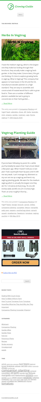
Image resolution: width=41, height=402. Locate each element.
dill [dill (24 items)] (12, 373)
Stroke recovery (7, 344)
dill (25, 112)
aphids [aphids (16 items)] (4, 364)
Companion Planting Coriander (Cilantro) (16, 310)
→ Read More (7, 103)
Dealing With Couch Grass (11, 296)
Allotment (5, 324)
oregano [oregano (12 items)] (35, 375)
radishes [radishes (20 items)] (35, 378)
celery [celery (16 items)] (30, 366)
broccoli (20, 205)
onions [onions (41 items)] (29, 375)
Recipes (4, 341)
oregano (9, 115)
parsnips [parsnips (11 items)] (9, 378)
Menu (20, 15)
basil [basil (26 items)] (21, 364)
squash (4, 213)
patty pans (5, 210)
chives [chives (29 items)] (4, 368)
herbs (29, 112)
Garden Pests (6, 333)
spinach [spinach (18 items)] (33, 379)
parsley (15, 115)
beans (9, 205)
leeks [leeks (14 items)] (26, 373)
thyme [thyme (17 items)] (29, 381)
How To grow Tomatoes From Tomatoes (16, 301)
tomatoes (29, 213)
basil (8, 112)
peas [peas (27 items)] (14, 377)
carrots (26, 205)
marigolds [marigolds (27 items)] (6, 375)
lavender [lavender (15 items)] (22, 373)
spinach (34, 210)
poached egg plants (23, 210)
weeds (4, 350)
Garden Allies (6, 330)
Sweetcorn (21, 213)
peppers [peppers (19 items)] (20, 378)
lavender (35, 112)
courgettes (20, 207)
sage (27, 115)
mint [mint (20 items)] (13, 375)
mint (3, 115)
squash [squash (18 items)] (4, 381)
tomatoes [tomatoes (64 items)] (7, 383)
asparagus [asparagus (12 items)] (16, 364)
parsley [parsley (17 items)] (4, 378)
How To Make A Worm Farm (12, 299)
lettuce (27, 207)
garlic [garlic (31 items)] (16, 373)
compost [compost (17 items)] (33, 371)
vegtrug (4, 118)
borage (14, 205)
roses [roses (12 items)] (11, 379)
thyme (32, 115)
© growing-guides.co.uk (10, 398)
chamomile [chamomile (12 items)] (35, 366)
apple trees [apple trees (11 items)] (10, 364)
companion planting (9, 207)
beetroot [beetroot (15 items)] (32, 364)
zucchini (4, 216)
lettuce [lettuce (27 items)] (32, 373)
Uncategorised (7, 347)
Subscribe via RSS (10, 273)
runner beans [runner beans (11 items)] (16, 379)
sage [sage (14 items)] (22, 379)
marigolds (34, 207)
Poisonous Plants (8, 338)
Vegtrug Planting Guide (18, 133)
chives (21, 112)
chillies (32, 205)
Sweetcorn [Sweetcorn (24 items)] (22, 381)
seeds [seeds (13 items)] (25, 379)
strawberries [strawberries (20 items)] (12, 381)
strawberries (11, 213)
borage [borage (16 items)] (4, 366)
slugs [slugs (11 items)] (29, 379)
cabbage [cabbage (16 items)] (18, 366)
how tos (4, 336)
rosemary (21, 115)
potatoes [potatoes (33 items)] (27, 377)
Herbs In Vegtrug (14, 35)
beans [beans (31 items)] (26, 363)
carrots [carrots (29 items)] (24, 366)
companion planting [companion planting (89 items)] (16, 370)
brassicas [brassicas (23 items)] (10, 366)
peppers (13, 210)
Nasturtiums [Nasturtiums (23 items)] (20, 375)
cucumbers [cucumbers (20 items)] (6, 373)
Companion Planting (26, 109)
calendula (14, 112)
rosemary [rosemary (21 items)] (5, 379)
